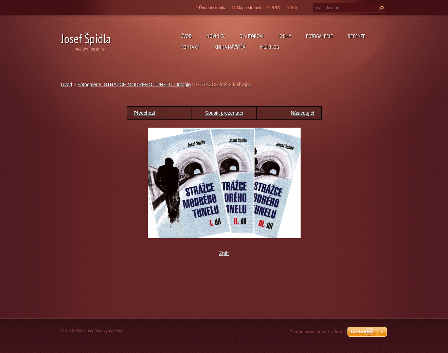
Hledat (381, 8)
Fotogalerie (319, 36)
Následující (302, 113)
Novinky (216, 36)
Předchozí (144, 113)
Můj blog (269, 46)
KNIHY (285, 36)
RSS (275, 7)
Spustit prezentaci (224, 113)
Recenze (356, 36)
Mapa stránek (249, 7)
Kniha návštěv (229, 46)
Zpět (224, 253)
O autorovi (251, 36)
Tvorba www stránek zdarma (318, 331)
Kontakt (190, 46)
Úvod (186, 36)
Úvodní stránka (213, 7)
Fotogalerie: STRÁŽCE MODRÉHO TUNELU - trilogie (134, 84)
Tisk (294, 7)
